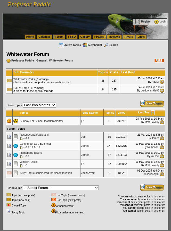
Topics (24, 112)
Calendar (44, 36)
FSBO (72, 36)
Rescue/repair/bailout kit (34, 134)
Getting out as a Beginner (35, 143)
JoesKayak (88, 172)
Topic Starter (89, 112)
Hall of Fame (21, 87)
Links (141, 36)
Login (159, 21)
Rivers (129, 36)
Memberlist (92, 45)
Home (30, 36)
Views (121, 112)
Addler (155, 81)
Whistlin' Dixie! (29, 161)
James (155, 137)
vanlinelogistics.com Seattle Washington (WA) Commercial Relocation (66, 7)
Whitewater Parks (24, 79)
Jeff (83, 136)
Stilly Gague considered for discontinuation (46, 172)
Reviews (114, 36)
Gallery (85, 36)
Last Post (144, 112)
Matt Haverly (152, 122)
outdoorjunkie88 (150, 90)
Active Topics (69, 45)
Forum (59, 36)
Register (143, 21)
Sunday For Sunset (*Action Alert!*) (41, 120)
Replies (109, 112)
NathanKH (153, 146)
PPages (99, 36)
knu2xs (155, 156)
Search (110, 45)
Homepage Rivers (31, 152)
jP (82, 120)
